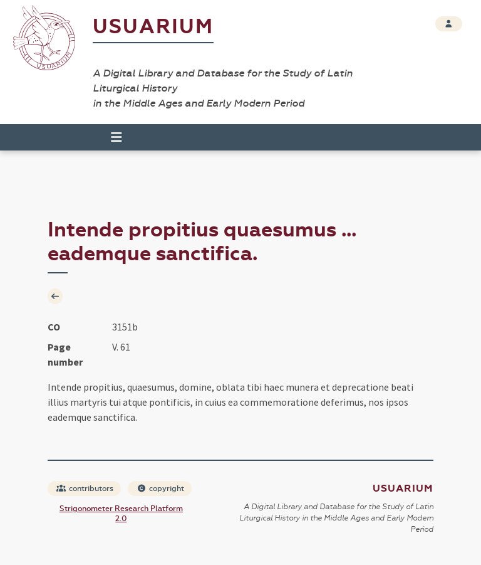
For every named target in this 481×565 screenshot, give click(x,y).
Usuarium (153, 26)
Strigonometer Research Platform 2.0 (121, 513)
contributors (84, 488)
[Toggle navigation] (111, 137)
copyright (160, 488)
